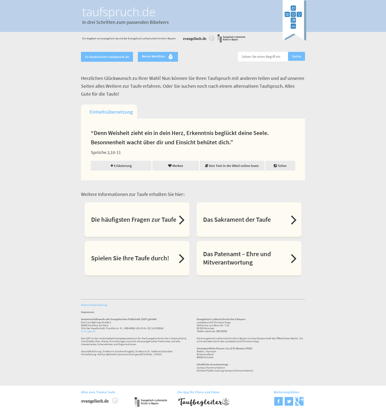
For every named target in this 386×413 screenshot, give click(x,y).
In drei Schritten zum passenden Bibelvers (125, 22)
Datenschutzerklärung (94, 305)
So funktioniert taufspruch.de (107, 57)
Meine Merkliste (158, 56)
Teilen (280, 165)
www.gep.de (88, 331)
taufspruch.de (119, 12)
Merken (175, 165)
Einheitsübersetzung (111, 112)
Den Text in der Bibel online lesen (232, 165)
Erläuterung (121, 165)
